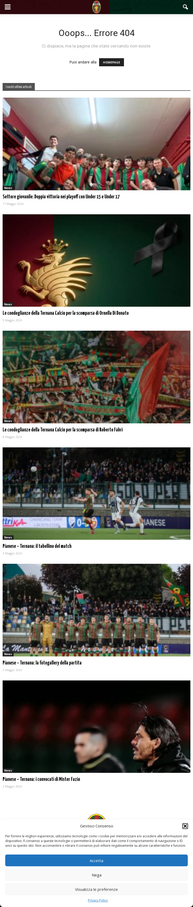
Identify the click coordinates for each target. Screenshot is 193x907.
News (8, 188)
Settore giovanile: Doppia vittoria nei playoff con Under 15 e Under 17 (61, 196)
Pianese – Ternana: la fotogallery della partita (42, 663)
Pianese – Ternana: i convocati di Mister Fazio (41, 779)
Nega (96, 875)
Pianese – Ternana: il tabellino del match (37, 546)
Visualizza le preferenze (96, 889)
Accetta (96, 860)
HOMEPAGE (111, 62)
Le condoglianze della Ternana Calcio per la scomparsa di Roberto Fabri (63, 430)
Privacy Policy (98, 900)
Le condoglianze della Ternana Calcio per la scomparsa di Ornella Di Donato (66, 313)
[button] (185, 826)
